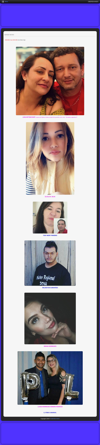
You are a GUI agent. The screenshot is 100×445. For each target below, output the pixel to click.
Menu (6, 1)
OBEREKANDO (55, 418)
